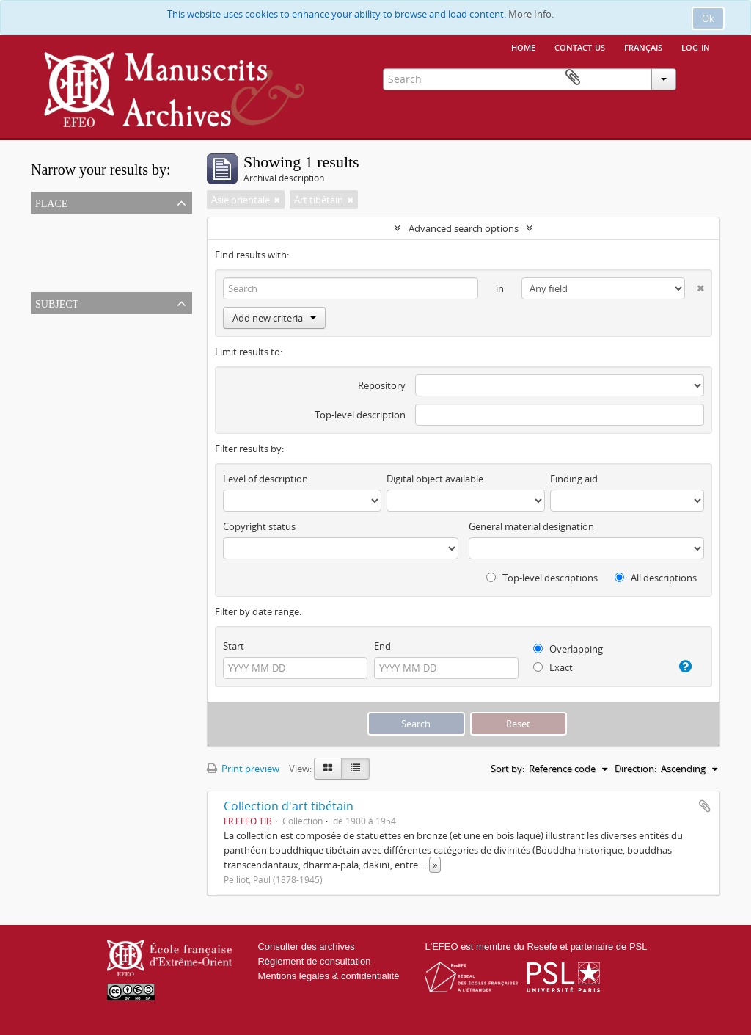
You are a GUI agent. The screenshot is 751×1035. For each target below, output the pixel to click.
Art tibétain (58, 359)
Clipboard (699, 77)
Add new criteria (274, 317)
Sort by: (507, 768)
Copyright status (259, 526)
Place (51, 202)
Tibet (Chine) (61, 240)
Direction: (635, 768)
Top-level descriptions (542, 577)
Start (233, 646)
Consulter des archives (305, 946)
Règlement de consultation (313, 961)
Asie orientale (63, 258)
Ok (708, 18)
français (643, 46)
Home (523, 46)
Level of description (265, 478)
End (382, 646)
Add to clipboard (704, 806)
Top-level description (360, 414)
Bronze (49, 341)
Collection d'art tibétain (288, 806)
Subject (56, 302)
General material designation (531, 526)
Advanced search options (464, 228)
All (39, 223)
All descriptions (656, 577)
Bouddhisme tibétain (79, 376)
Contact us (579, 46)
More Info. (531, 14)
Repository (382, 385)
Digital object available (435, 478)
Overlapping (568, 649)
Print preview (243, 768)
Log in (695, 46)
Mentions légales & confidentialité (328, 975)
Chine (46, 276)
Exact (553, 667)
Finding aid (574, 478)
